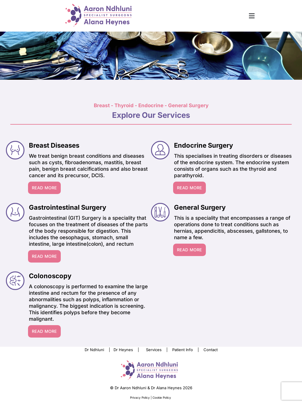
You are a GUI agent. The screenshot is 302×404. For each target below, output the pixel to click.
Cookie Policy (162, 397)
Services (154, 349)
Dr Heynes (123, 349)
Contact (210, 349)
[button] (251, 15)
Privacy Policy (140, 397)
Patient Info (182, 349)
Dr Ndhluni (94, 349)
